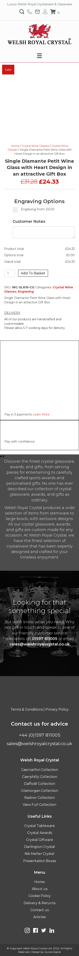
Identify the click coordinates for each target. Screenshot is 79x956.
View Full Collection (39, 805)
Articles (39, 917)
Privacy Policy (57, 709)
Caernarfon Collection (39, 770)
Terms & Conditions (27, 709)
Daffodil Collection (39, 784)
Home (15, 145)
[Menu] (39, 55)
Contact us (39, 910)
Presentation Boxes (39, 861)
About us (39, 889)
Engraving (26, 291)
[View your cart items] (55, 12)
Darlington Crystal (39, 847)
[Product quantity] (9, 273)
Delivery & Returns (39, 903)
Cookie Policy (39, 896)
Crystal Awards (39, 833)
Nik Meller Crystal (39, 854)
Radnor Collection (39, 798)
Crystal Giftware (39, 840)
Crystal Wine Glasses (35, 145)
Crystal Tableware (39, 826)
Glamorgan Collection (39, 791)
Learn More (41, 414)
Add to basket (33, 273)
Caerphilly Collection (39, 777)
